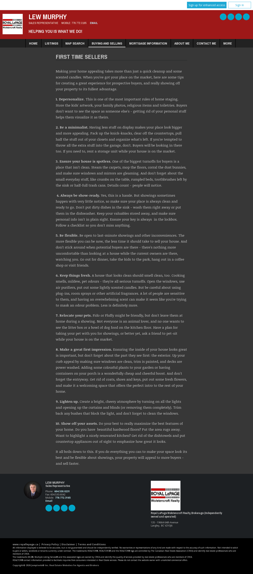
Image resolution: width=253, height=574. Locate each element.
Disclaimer (68, 544)
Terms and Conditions (92, 544)
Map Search (74, 43)
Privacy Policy (50, 544)
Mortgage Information (148, 43)
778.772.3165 (79, 23)
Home (33, 43)
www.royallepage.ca (25, 544)
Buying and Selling (107, 43)
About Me (182, 43)
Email (94, 23)
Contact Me (206, 43)
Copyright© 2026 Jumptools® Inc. (31, 565)
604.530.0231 (62, 491)
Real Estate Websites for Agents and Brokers (74, 565)
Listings (51, 43)
